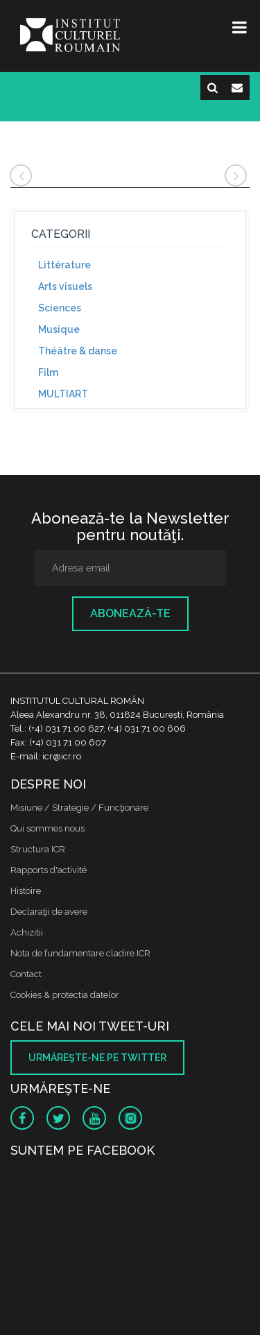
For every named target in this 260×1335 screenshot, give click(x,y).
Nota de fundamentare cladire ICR (80, 953)
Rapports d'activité (48, 870)
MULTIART (63, 393)
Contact (26, 974)
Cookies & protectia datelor (64, 995)
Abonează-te (130, 613)
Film (48, 372)
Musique (59, 329)
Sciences (59, 307)
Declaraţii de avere (48, 911)
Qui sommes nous (47, 828)
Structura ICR (37, 849)
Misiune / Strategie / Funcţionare (79, 807)
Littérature (64, 264)
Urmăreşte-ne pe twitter (97, 1057)
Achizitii (26, 932)
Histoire (25, 891)
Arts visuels (65, 286)
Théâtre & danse (77, 350)
